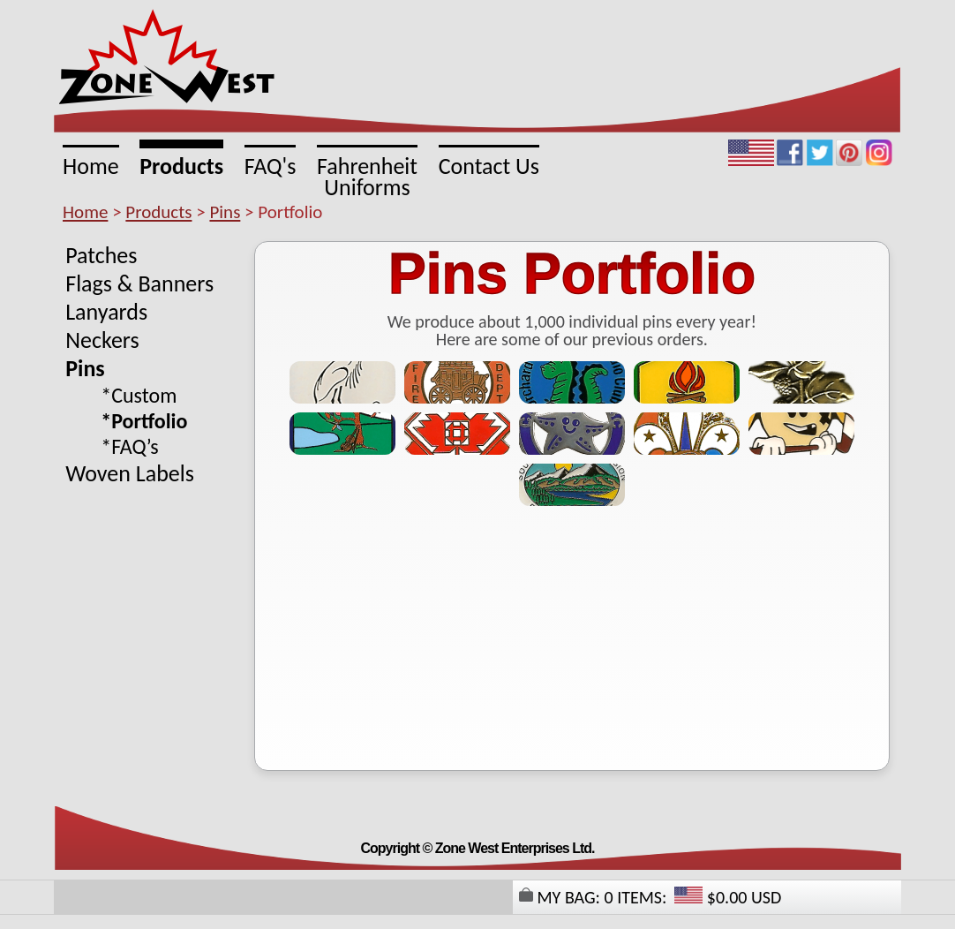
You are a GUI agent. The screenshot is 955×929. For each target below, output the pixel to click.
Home (91, 165)
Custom (144, 395)
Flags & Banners (139, 283)
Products (181, 165)
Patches (101, 255)
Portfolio (149, 421)
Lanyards (106, 312)
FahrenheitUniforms (367, 176)
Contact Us (489, 165)
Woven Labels (129, 473)
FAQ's (270, 165)
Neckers (102, 340)
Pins (224, 211)
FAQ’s (134, 446)
